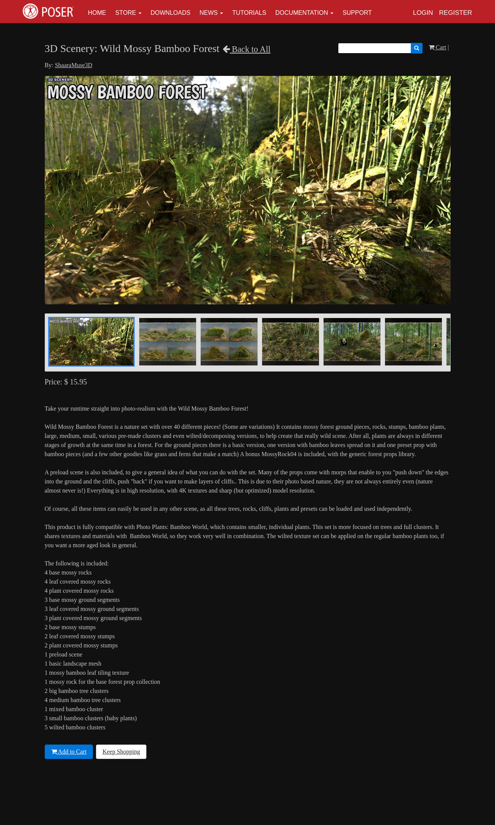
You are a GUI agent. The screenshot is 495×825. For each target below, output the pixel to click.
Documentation (301, 12)
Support (357, 12)
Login (423, 12)
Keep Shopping (121, 751)
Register (455, 12)
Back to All (247, 49)
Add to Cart (69, 751)
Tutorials (249, 12)
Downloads (170, 12)
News (209, 12)
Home (97, 12)
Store (125, 12)
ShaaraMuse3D (74, 65)
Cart (437, 47)
